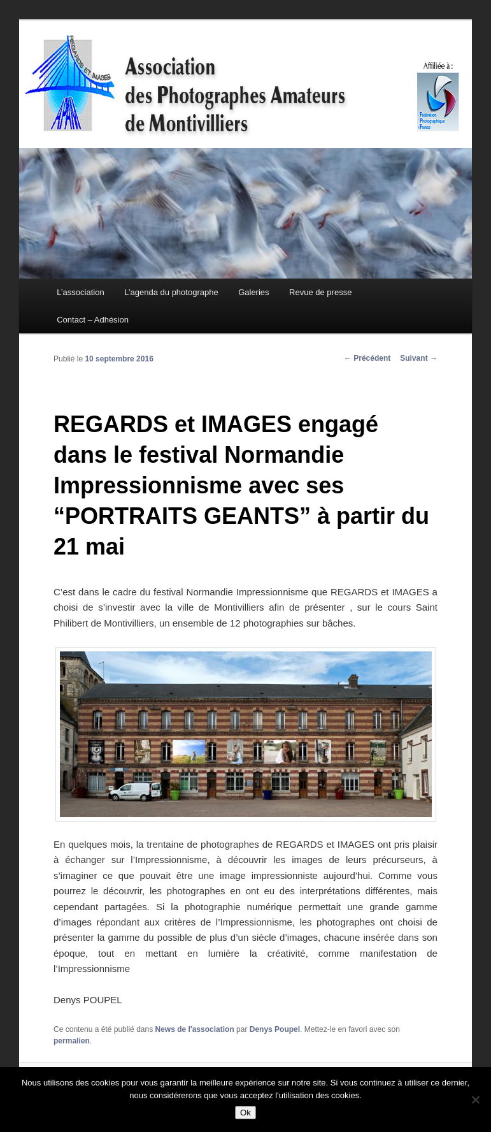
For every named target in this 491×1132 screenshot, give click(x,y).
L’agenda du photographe (171, 292)
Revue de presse (320, 292)
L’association (80, 292)
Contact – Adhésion (93, 319)
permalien (71, 1040)
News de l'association (194, 1029)
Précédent (367, 358)
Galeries (253, 292)
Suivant (419, 358)
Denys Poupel (275, 1029)
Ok (245, 1112)
